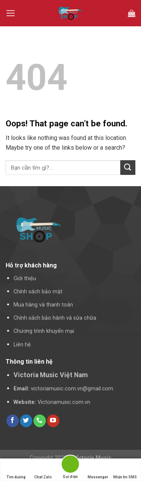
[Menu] (11, 13)
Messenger (98, 470)
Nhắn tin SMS (125, 470)
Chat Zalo (43, 470)
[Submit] (127, 167)
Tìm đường (16, 470)
